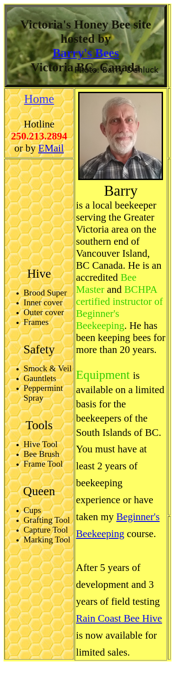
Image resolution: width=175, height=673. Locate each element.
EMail (51, 148)
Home (39, 99)
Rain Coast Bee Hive (119, 618)
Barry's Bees (85, 53)
